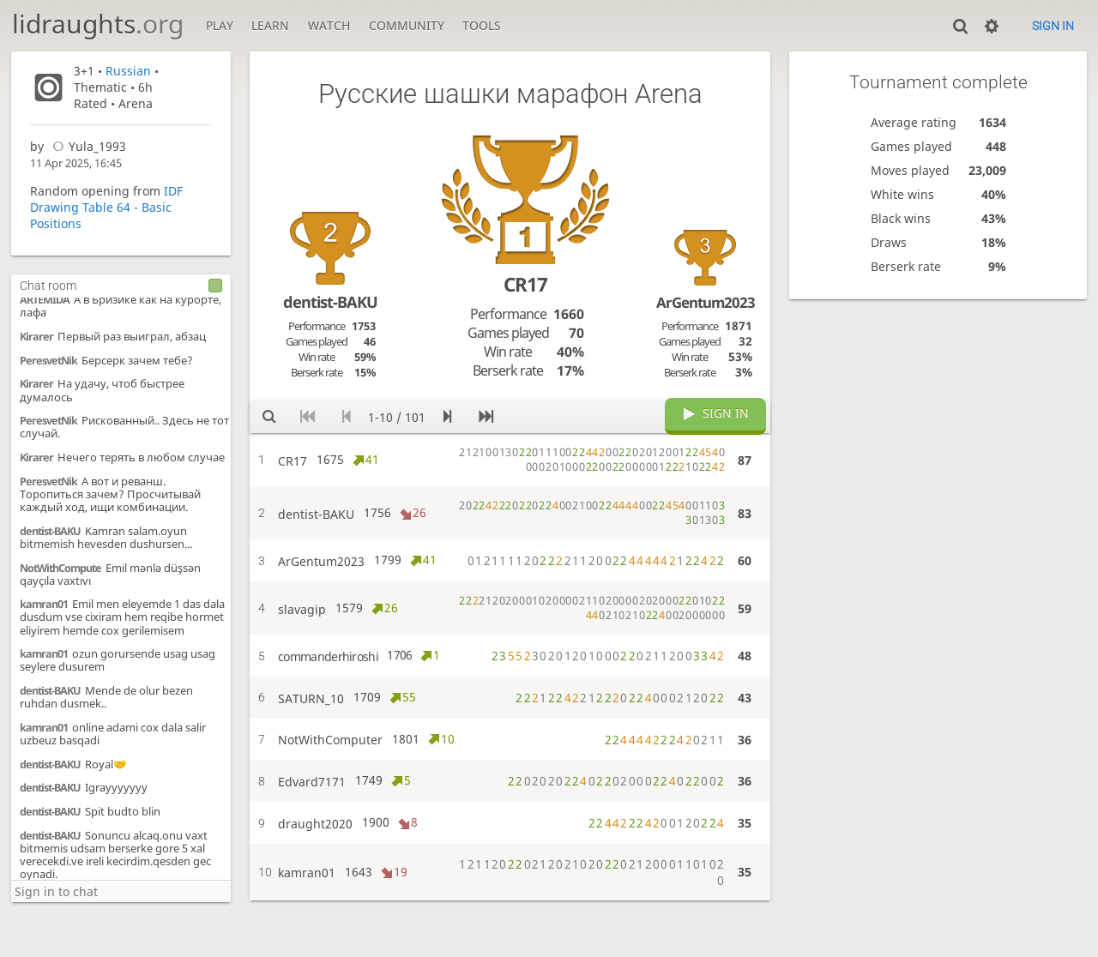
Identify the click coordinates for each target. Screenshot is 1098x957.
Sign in (1053, 26)
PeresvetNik (48, 354)
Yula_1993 (86, 146)
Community (406, 25)
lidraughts (98, 23)
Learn (270, 25)
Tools (481, 25)
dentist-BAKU (50, 525)
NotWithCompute (60, 562)
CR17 (525, 284)
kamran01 (44, 598)
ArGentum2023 (705, 302)
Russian (128, 71)
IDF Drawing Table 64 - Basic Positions (106, 207)
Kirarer (36, 330)
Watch (329, 25)
